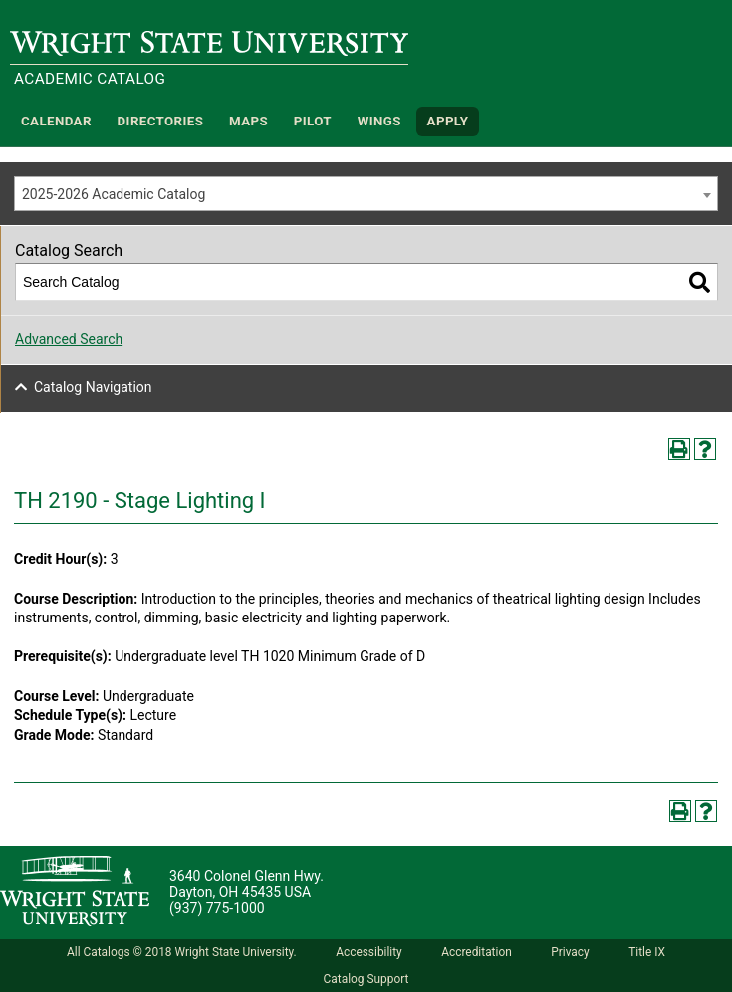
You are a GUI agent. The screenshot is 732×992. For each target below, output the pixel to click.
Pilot (313, 121)
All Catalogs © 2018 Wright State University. (182, 952)
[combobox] (366, 193)
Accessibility (369, 952)
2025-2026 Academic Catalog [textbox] (113, 194)
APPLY (448, 121)
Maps (248, 121)
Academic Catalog (89, 79)
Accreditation (476, 952)
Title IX (646, 952)
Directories (161, 121)
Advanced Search (68, 339)
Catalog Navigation (93, 387)
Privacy (570, 952)
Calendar (56, 121)
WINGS (379, 121)
